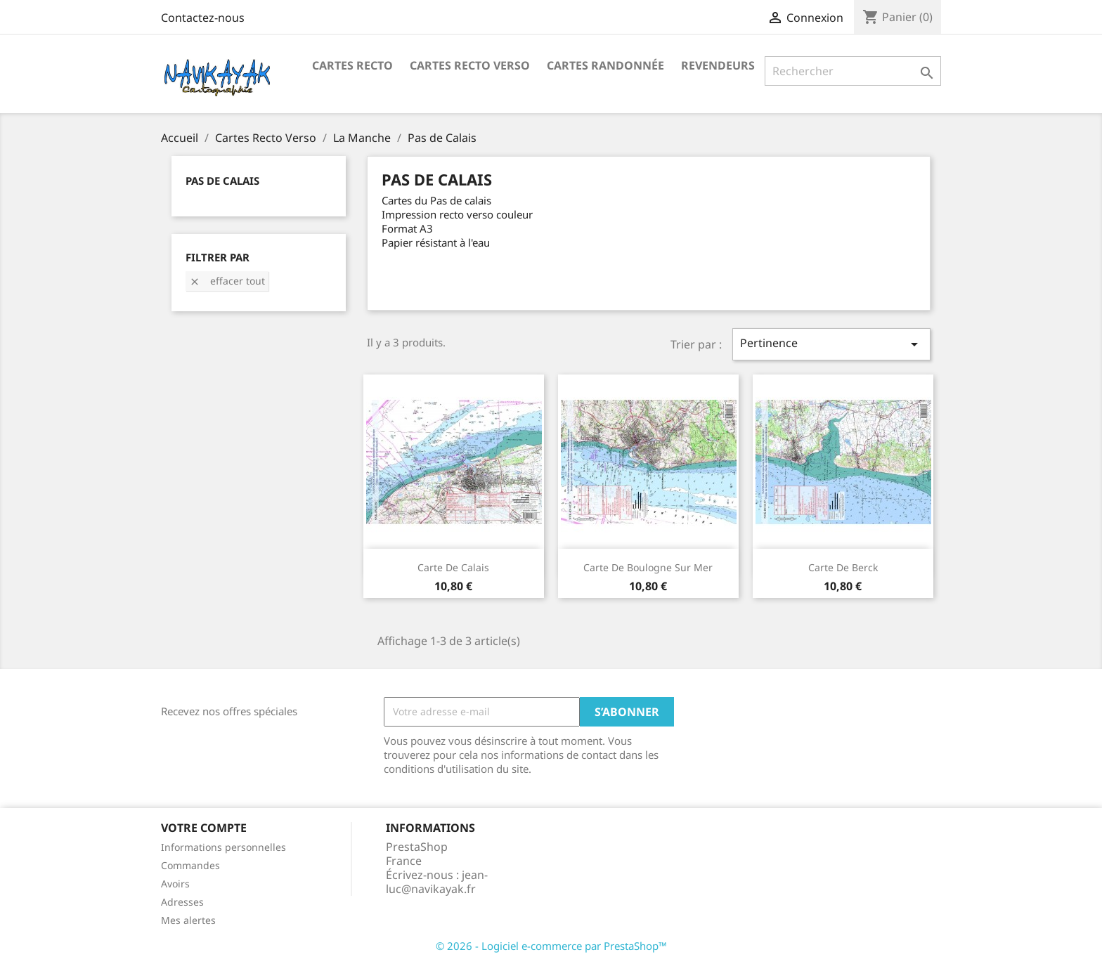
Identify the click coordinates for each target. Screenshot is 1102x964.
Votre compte (204, 827)
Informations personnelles (223, 847)
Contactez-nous (203, 17)
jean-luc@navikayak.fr (437, 882)
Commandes (190, 865)
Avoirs (175, 883)
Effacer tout (227, 280)
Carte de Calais (453, 567)
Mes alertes (188, 920)
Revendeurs (718, 65)
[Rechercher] (853, 71)
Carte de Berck (843, 567)
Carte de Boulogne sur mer (648, 567)
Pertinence (831, 344)
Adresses (182, 901)
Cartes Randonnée (605, 65)
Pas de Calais (222, 181)
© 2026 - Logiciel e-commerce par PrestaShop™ (551, 946)
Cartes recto (352, 65)
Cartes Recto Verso (470, 65)
